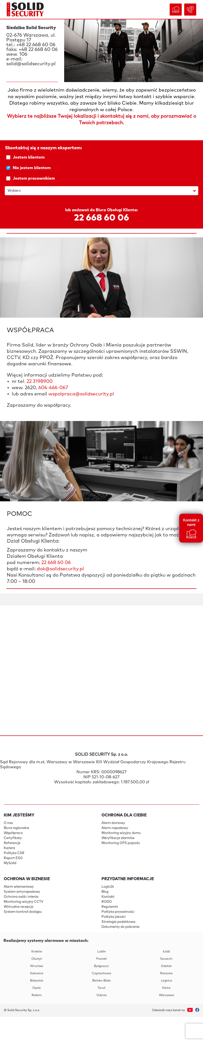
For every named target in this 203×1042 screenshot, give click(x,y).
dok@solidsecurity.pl (60, 569)
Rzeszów (166, 973)
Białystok (36, 980)
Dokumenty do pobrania (120, 927)
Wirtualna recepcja (18, 907)
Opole (36, 988)
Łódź (166, 951)
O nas (8, 823)
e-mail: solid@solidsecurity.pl (31, 61)
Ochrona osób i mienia (21, 896)
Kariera (9, 848)
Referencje (12, 843)
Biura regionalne (16, 828)
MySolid (10, 863)
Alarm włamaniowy (19, 886)
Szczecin (166, 958)
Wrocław (36, 966)
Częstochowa (101, 973)
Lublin (101, 951)
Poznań (101, 958)
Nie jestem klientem (102, 168)
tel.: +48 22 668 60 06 (30, 44)
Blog (105, 891)
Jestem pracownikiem (102, 178)
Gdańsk (166, 966)
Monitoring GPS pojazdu (121, 843)
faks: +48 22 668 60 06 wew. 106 (32, 52)
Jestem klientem (102, 157)
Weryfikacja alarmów (118, 838)
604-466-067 (53, 387)
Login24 (108, 886)
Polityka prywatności (118, 912)
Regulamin (110, 907)
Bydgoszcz (101, 966)
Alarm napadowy (115, 828)
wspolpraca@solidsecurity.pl (81, 394)
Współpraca (13, 833)
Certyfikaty (13, 838)
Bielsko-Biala (101, 980)
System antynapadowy (22, 891)
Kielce (166, 988)
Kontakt (108, 896)
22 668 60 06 (101, 218)
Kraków (36, 951)
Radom (37, 995)
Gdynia (101, 995)
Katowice (36, 973)
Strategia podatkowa (118, 922)
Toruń (101, 988)
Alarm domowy (113, 823)
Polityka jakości (114, 917)
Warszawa (166, 995)
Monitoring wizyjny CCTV (23, 902)
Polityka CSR (14, 853)
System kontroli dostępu (23, 912)
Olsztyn (36, 958)
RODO (107, 902)
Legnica (166, 980)
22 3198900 (40, 381)
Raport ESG (13, 858)
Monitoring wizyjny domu (121, 833)
